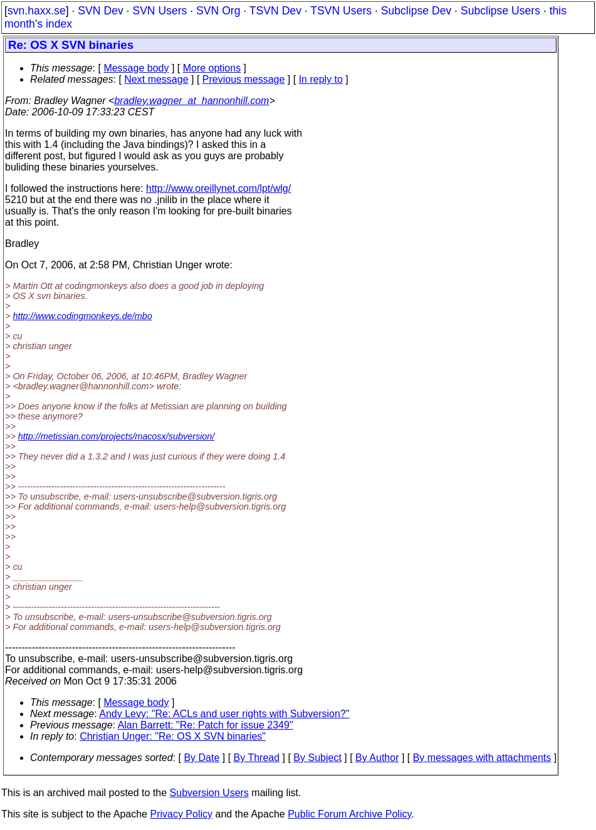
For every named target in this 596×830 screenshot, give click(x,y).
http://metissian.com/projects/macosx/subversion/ (116, 436)
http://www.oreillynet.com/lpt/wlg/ (218, 188)
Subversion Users (209, 792)
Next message (156, 79)
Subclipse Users (500, 10)
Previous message (243, 79)
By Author (377, 757)
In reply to (321, 79)
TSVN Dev (275, 10)
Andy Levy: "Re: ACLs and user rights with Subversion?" (224, 713)
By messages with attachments (482, 757)
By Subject (317, 757)
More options (212, 68)
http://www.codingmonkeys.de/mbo (82, 316)
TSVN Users (341, 10)
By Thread (257, 757)
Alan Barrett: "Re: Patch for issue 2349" (205, 725)
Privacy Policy (181, 814)
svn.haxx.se (37, 10)
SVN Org (218, 10)
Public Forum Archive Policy (349, 814)
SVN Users (159, 10)
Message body (136, 68)
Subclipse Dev (416, 10)
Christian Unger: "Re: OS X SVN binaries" (173, 736)
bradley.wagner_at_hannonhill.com (191, 100)
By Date (201, 757)
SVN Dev (100, 10)
